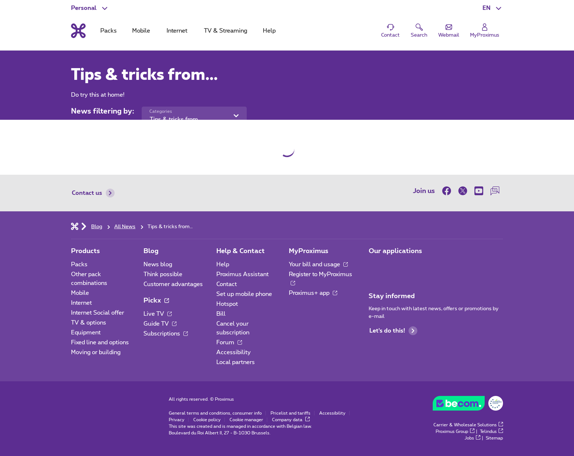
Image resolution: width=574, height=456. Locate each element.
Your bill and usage (318, 264)
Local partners (235, 362)
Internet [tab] (177, 31)
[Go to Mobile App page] (375, 266)
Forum (229, 342)
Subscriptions (166, 334)
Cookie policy (207, 420)
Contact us (93, 193)
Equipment (86, 332)
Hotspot (227, 304)
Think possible (163, 274)
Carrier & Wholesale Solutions (468, 425)
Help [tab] (269, 31)
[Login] (484, 31)
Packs (79, 264)
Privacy (176, 420)
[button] (492, 8)
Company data (291, 420)
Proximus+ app (313, 293)
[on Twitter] (463, 190)
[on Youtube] (479, 190)
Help (222, 264)
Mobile (80, 293)
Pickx (156, 300)
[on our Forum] (495, 190)
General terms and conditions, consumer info (215, 413)
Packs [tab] (108, 31)
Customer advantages (173, 284)
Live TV (158, 314)
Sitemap (494, 438)
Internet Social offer (97, 313)
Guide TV (160, 324)
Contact (226, 284)
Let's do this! (393, 330)
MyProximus (308, 251)
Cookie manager (246, 420)
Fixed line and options (100, 342)
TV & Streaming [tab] (225, 31)
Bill (220, 314)
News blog (158, 264)
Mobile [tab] (141, 31)
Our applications (395, 251)
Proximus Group (455, 431)
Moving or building (95, 352)
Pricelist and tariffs (290, 413)
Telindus (491, 431)
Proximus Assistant (242, 274)
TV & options (88, 323)
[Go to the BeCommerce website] (468, 405)
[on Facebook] (448, 190)
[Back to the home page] (78, 31)
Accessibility (233, 352)
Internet (81, 303)
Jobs (472, 438)
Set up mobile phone (244, 294)
